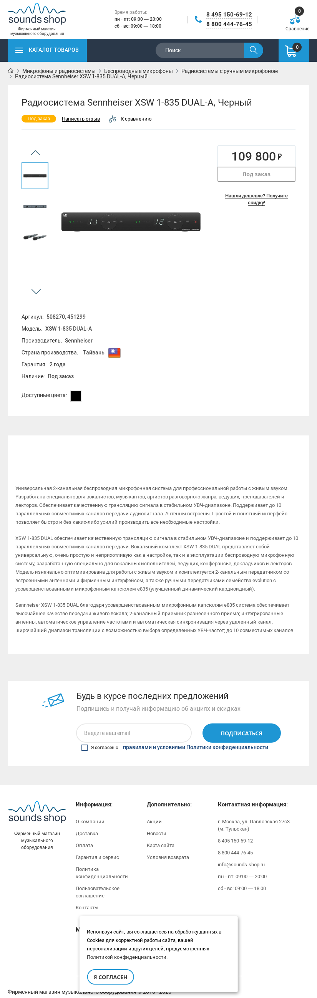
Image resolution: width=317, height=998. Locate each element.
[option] (35, 175)
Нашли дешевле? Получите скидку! (256, 199)
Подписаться (241, 723)
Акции (154, 811)
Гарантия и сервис (97, 847)
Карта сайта (160, 835)
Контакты (87, 897)
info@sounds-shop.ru (241, 854)
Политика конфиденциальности (102, 862)
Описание (45, 447)
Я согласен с (174, 737)
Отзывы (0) (272, 447)
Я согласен (110, 977)
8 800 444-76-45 (229, 24)
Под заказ (256, 174)
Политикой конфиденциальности (126, 957)
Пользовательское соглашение (97, 881)
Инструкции (196, 447)
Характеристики (121, 447)
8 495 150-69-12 (229, 14)
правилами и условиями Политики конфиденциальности (195, 737)
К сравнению (130, 118)
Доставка (87, 823)
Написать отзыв (81, 119)
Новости (156, 823)
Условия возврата (168, 847)
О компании (90, 811)
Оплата (84, 835)
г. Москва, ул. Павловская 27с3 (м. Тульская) (254, 814)
